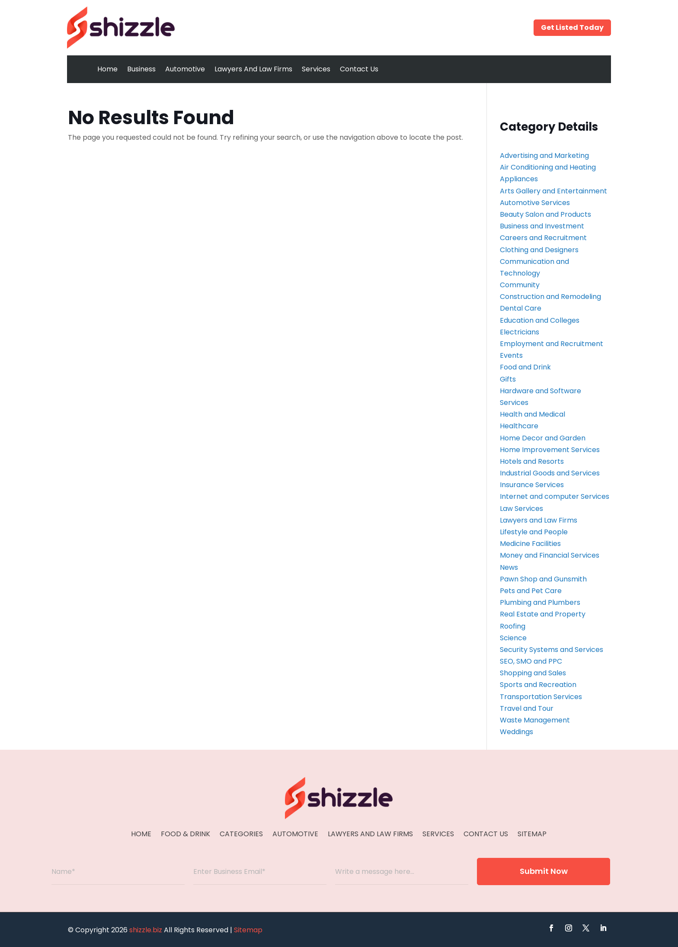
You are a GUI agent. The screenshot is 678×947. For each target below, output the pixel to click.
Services (316, 69)
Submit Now (544, 871)
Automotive (185, 69)
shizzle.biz (145, 930)
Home (107, 69)
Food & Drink (185, 835)
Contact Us (359, 69)
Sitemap (532, 835)
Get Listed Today (572, 27)
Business (141, 69)
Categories (241, 835)
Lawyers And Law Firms (253, 69)
